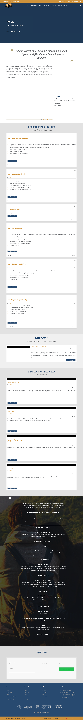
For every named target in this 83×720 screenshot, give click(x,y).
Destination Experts (11, 696)
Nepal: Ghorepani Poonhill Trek (16, 264)
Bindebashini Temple (13, 383)
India (26, 690)
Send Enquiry (67, 669)
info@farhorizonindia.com (68, 692)
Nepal (12, 31)
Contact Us (54, 6)
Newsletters (9, 692)
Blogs (7, 690)
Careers (8, 694)
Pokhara (34, 348)
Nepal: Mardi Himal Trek (14, 228)
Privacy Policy (55, 718)
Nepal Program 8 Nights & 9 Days (17, 300)
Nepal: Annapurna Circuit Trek (16, 174)
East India (17, 213)
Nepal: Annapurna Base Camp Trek (17, 138)
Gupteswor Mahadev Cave (14, 440)
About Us (46, 6)
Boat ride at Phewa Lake (38, 347)
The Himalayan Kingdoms (14, 209)
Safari (43, 694)
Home (27, 6)
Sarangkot (10, 468)
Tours (40, 6)
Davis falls (10, 411)
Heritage (44, 692)
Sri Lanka (27, 698)
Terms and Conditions (46, 718)
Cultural (44, 690)
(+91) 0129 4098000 (67, 690)
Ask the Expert (9, 698)
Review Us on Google (11, 699)
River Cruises (45, 696)
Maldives (27, 692)
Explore (12, 161)
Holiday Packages (62, 6)
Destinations (34, 6)
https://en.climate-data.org (47, 119)
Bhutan (13, 213)
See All (26, 699)
